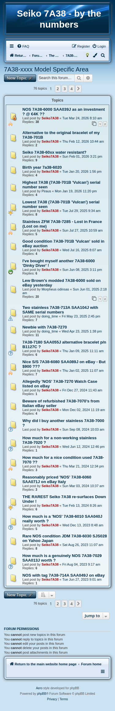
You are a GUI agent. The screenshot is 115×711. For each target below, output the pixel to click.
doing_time (49, 316)
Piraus (46, 191)
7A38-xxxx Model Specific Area (46, 69)
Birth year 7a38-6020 (42, 167)
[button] (78, 88)
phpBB (41, 693)
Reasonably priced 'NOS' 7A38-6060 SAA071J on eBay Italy (56, 479)
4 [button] (72, 88)
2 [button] (58, 88)
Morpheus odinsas (55, 289)
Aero (39, 688)
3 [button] (64, 88)
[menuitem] (23, 46)
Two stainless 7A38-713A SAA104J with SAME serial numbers (60, 309)
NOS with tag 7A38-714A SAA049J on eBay (63, 575)
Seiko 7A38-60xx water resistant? (54, 152)
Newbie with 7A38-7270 (44, 327)
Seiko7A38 (50, 118)
